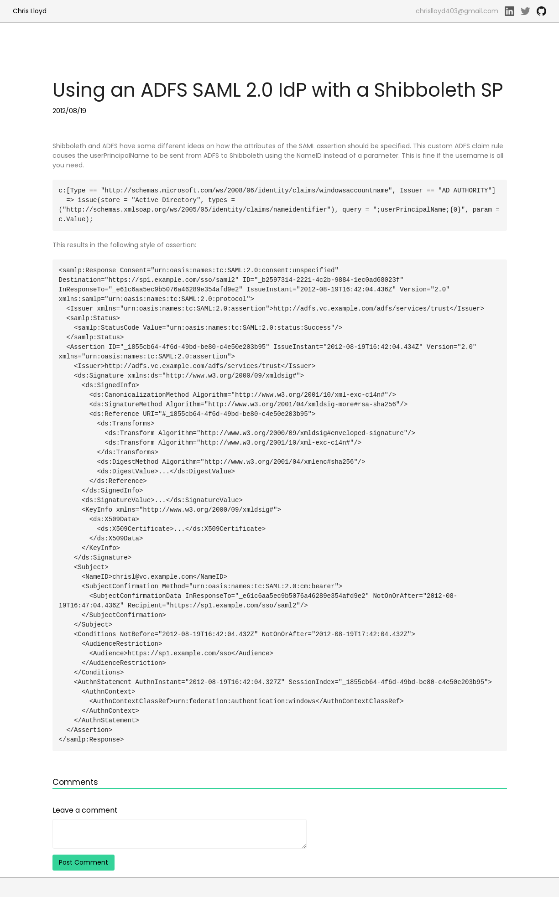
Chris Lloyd (30, 11)
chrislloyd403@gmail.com (457, 11)
